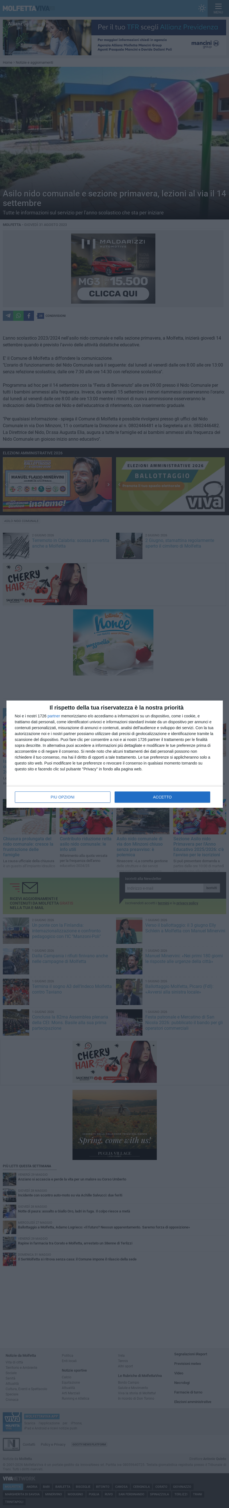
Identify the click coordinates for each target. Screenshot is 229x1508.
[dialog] (114, 754)
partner (53, 716)
